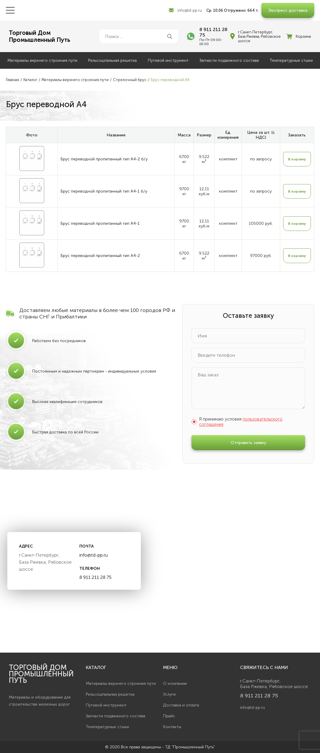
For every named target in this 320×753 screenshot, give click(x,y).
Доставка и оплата (181, 705)
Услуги (169, 694)
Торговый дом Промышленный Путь (41, 674)
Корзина (303, 36)
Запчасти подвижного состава (229, 60)
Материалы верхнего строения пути (42, 60)
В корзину (297, 159)
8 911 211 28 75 (213, 32)
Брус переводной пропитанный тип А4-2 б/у (104, 159)
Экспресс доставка (287, 10)
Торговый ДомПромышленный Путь (39, 36)
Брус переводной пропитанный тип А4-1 (100, 223)
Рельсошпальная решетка (112, 60)
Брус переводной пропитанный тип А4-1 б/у (104, 191)
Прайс (169, 715)
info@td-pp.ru (189, 10)
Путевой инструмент (168, 60)
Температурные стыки (291, 60)
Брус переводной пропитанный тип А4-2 (100, 255)
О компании (175, 683)
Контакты (172, 726)
